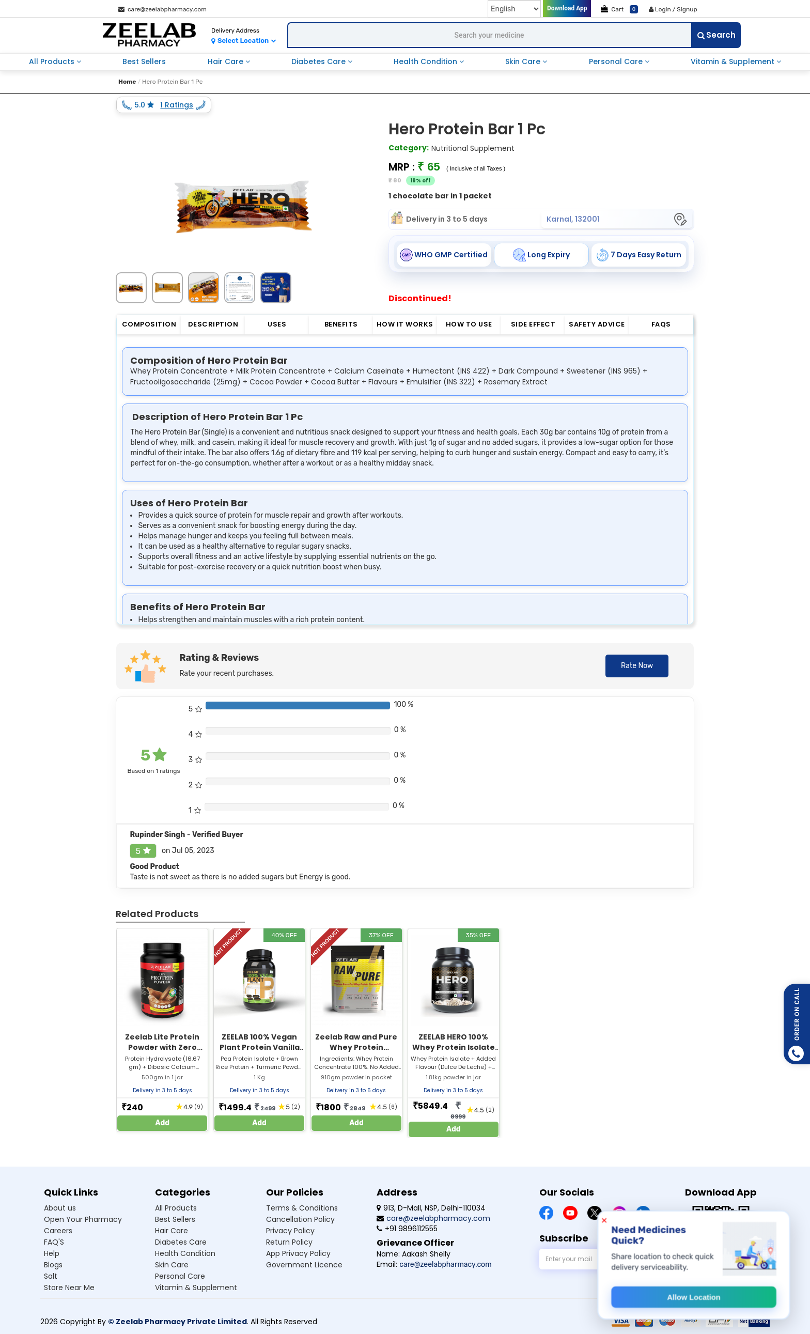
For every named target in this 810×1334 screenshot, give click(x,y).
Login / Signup (673, 9)
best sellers (144, 61)
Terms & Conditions (302, 1208)
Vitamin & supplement (196, 1287)
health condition (426, 61)
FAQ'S (54, 1242)
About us (60, 1208)
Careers (58, 1231)
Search (716, 34)
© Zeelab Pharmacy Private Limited (177, 1321)
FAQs (661, 324)
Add (162, 1123)
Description (213, 324)
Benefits (341, 324)
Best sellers (175, 1219)
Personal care (180, 1276)
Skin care (172, 1265)
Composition (149, 324)
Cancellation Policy (300, 1219)
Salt (50, 1276)
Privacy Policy (290, 1231)
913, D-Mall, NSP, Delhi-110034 (431, 1208)
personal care (617, 61)
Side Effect (533, 324)
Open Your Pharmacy (83, 1219)
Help (51, 1253)
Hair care (171, 1231)
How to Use (469, 324)
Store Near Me (69, 1287)
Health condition (185, 1253)
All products (176, 1208)
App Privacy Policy (298, 1253)
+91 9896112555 (407, 1228)
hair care (226, 61)
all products (52, 61)
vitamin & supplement (733, 61)
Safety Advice (597, 324)
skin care (523, 61)
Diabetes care (181, 1242)
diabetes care (319, 61)
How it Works (405, 324)
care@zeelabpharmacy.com (162, 9)
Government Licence (304, 1265)
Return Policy (289, 1242)
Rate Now (637, 665)
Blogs (53, 1265)
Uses (277, 324)
